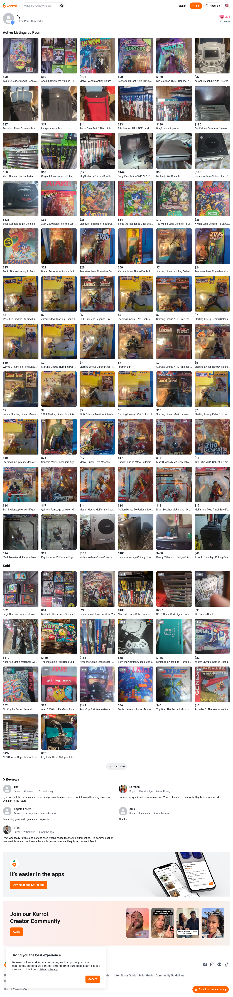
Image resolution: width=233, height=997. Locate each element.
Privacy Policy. (49, 969)
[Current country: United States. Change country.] (226, 5)
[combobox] (40, 6)
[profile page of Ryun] (8, 18)
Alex (132, 809)
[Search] (61, 5)
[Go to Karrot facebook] (205, 964)
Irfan (17, 827)
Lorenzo (134, 787)
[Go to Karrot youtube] (219, 964)
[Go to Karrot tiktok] (226, 964)
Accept (92, 979)
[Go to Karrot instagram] (212, 964)
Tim (16, 787)
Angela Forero (22, 809)
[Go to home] (10, 5)
